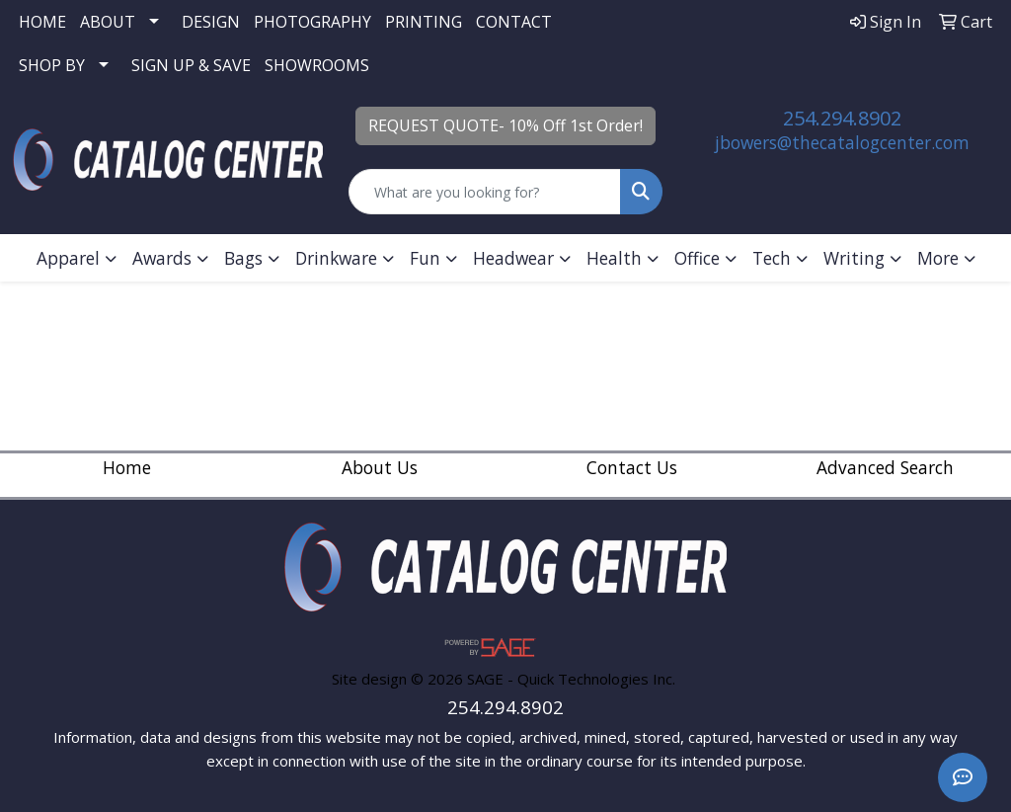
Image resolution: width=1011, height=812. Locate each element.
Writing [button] (854, 258)
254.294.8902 (842, 118)
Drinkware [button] (336, 258)
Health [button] (614, 258)
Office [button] (697, 258)
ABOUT (107, 22)
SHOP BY (52, 65)
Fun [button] (425, 258)
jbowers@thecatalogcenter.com (842, 142)
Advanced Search (885, 467)
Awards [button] (162, 258)
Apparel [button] (68, 258)
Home (127, 467)
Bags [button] (243, 258)
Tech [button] (771, 258)
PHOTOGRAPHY (312, 22)
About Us (380, 467)
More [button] (938, 258)
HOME (42, 22)
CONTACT (514, 22)
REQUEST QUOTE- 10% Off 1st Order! (505, 125)
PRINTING (423, 22)
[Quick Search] (484, 191)
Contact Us (631, 467)
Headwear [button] (513, 258)
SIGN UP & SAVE (191, 65)
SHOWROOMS (317, 65)
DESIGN (211, 22)
